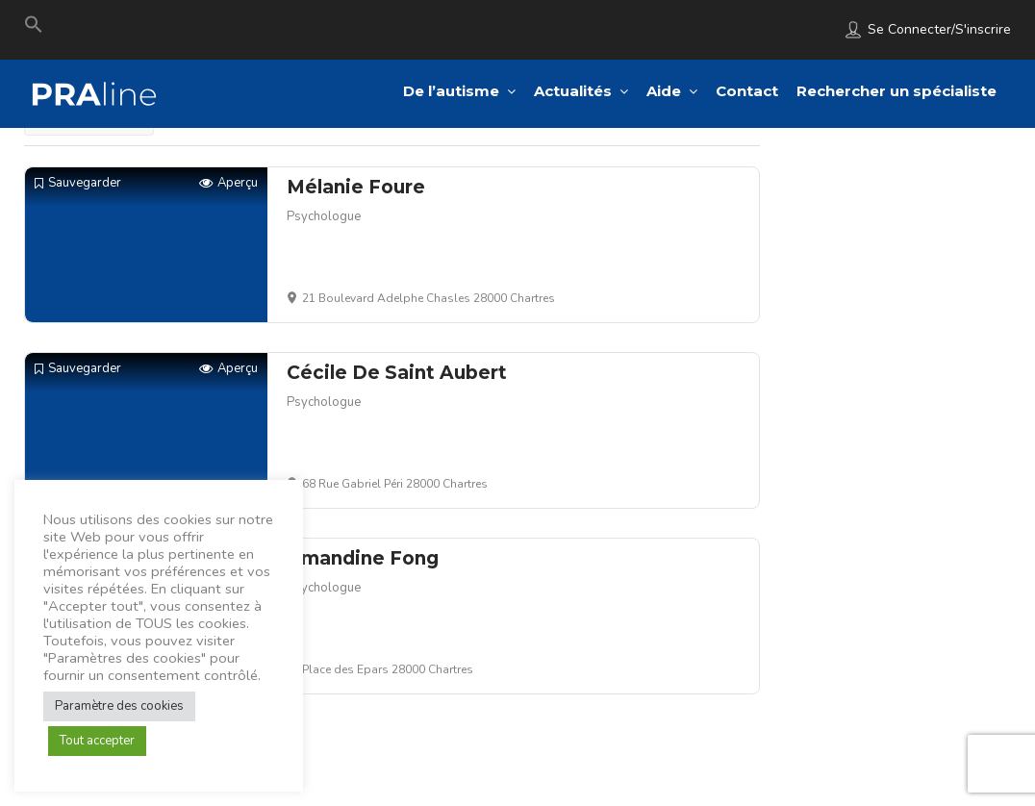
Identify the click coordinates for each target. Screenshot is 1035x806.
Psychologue (324, 216)
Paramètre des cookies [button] (119, 706)
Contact (747, 91)
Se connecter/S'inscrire (939, 29)
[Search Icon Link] (33, 29)
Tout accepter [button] (97, 740)
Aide (663, 91)
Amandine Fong (363, 558)
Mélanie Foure (356, 187)
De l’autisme (451, 91)
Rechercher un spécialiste (896, 91)
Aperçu (228, 183)
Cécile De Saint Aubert (397, 373)
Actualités (573, 91)
